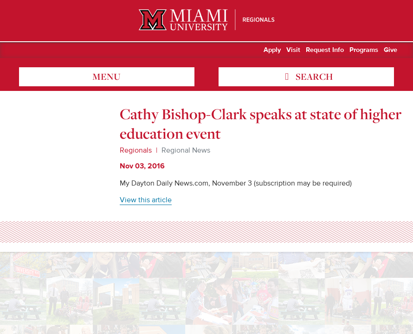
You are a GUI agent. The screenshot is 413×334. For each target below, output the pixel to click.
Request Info (325, 50)
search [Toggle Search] (313, 77)
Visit (293, 50)
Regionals (136, 150)
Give (390, 50)
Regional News (185, 150)
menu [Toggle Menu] (106, 77)
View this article (146, 200)
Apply (272, 50)
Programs (363, 50)
